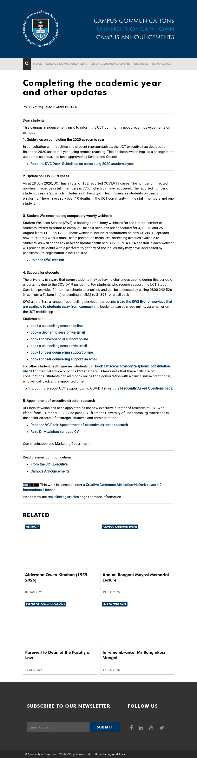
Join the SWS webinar (47, 260)
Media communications (110, 63)
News (37, 63)
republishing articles (63, 497)
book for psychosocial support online (59, 339)
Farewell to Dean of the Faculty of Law (58, 655)
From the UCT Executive (49, 464)
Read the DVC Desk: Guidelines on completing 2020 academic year (82, 164)
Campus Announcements (50, 471)
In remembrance (114, 604)
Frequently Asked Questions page (146, 388)
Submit (104, 727)
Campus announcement (120, 526)
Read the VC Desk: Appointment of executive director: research (79, 425)
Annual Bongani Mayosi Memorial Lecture (136, 577)
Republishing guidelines (110, 754)
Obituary (32, 526)
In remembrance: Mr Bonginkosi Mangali (134, 655)
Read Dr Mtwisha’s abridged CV (55, 432)
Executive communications (45, 604)
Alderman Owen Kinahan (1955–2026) (57, 577)
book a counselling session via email (59, 346)
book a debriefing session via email (58, 332)
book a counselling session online (57, 326)
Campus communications (66, 63)
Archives (141, 63)
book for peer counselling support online (62, 352)
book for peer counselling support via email (64, 359)
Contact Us (161, 63)
